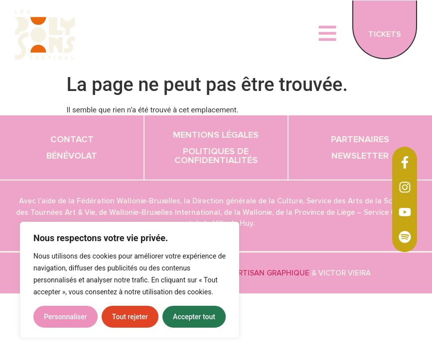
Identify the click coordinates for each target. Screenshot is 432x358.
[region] (129, 280)
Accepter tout (194, 317)
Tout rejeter (130, 317)
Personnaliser (65, 317)
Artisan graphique (271, 272)
